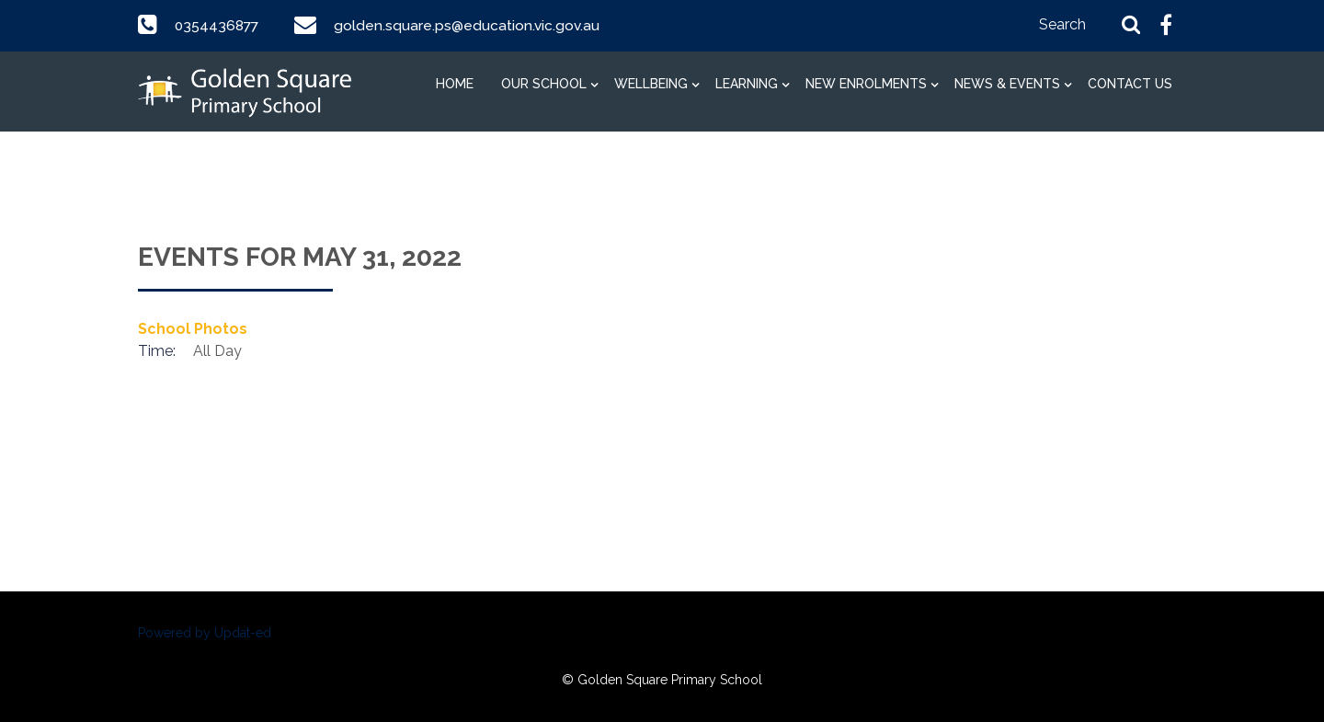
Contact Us (1130, 83)
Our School (544, 83)
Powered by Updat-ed (204, 632)
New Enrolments (866, 83)
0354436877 (218, 25)
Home (455, 83)
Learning (746, 83)
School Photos (192, 329)
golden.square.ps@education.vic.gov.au (470, 25)
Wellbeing (651, 83)
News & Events (1007, 83)
